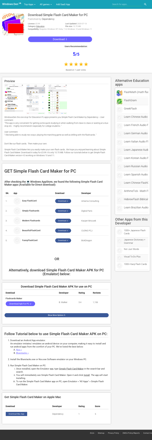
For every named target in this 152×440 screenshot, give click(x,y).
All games (46, 4)
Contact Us (147, 433)
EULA (92, 433)
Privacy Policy (113, 433)
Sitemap (101, 433)
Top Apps (29, 4)
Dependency (48, 19)
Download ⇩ (60, 39)
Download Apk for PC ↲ (20, 304)
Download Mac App (16, 414)
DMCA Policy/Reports (131, 433)
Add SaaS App (63, 4)
